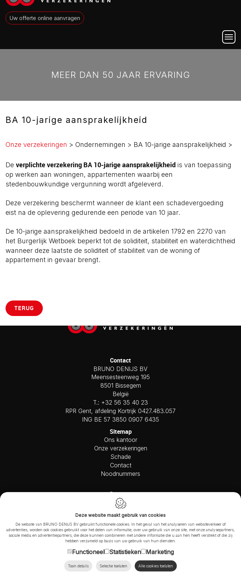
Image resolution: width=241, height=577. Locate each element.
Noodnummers (120, 473)
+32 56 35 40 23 (124, 402)
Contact (120, 465)
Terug (24, 308)
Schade (120, 456)
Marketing (160, 551)
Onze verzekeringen (36, 144)
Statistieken (125, 551)
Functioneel (88, 551)
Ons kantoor (120, 439)
